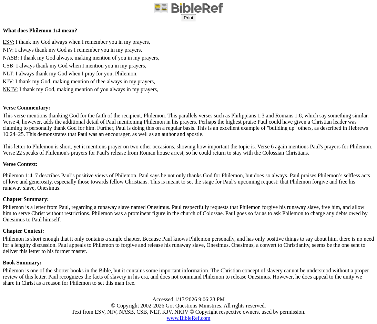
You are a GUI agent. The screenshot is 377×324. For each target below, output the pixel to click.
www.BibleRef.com (189, 318)
